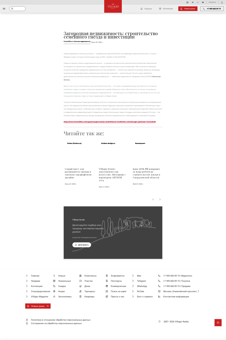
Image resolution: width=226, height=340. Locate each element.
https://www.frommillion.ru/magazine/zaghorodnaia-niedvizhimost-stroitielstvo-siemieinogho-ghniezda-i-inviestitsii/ (110, 122)
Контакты (212, 2)
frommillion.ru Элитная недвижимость (77, 41)
